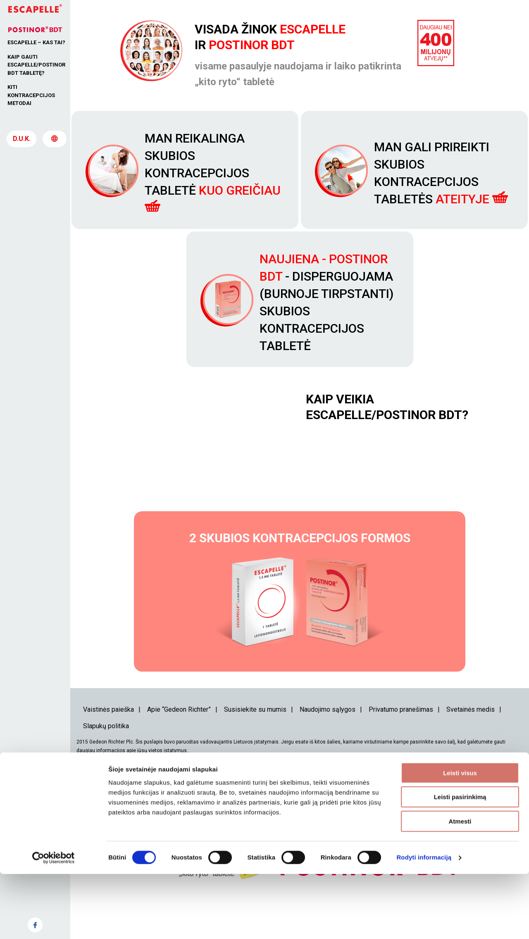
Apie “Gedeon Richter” (179, 744)
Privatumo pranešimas (401, 744)
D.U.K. (22, 143)
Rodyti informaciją (423, 922)
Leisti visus (460, 837)
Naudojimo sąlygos (327, 744)
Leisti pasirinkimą (460, 862)
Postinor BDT (252, 45)
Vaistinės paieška (108, 744)
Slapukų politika (106, 761)
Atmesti (459, 886)
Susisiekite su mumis (255, 744)
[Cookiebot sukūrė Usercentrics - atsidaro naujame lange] (53, 923)
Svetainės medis (470, 744)
